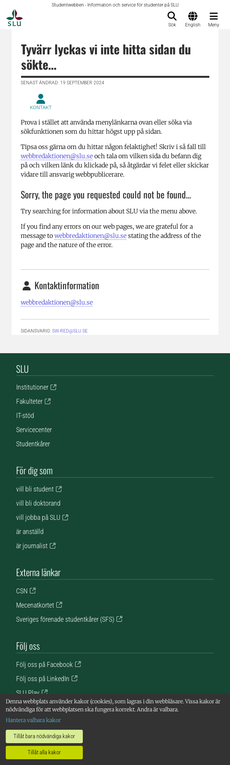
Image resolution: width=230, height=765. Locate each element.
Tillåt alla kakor (44, 752)
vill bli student (35, 489)
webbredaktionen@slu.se (57, 156)
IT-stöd (25, 415)
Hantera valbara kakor (33, 720)
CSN (22, 591)
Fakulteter (29, 401)
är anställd (30, 531)
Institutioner (32, 387)
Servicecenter (34, 430)
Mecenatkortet (35, 605)
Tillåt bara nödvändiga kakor (44, 736)
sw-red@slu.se (70, 331)
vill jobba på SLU (38, 517)
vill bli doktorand (38, 503)
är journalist (32, 546)
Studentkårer (33, 444)
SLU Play (27, 693)
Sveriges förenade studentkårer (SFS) (65, 619)
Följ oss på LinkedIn (42, 679)
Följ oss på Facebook (44, 664)
